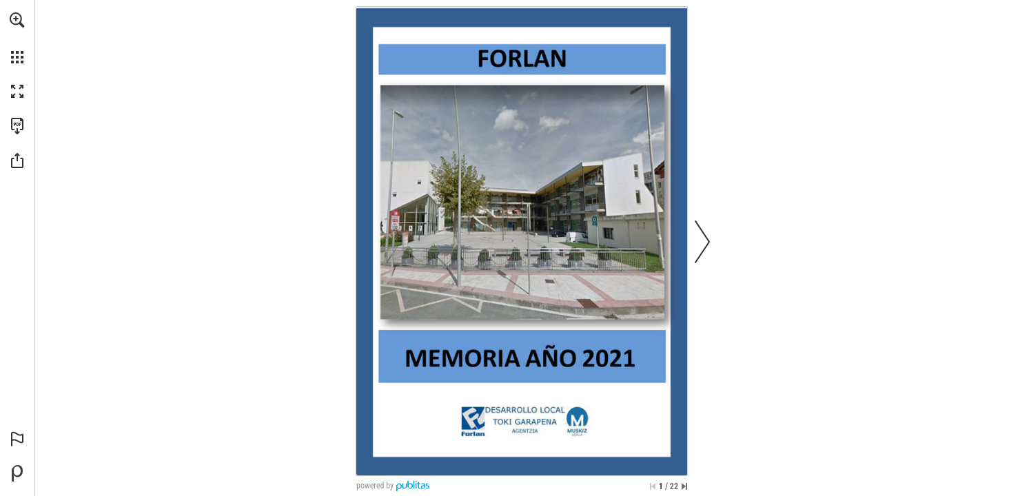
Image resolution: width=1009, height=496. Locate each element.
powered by (375, 485)
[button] (17, 20)
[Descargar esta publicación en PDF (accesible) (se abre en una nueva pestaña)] (17, 126)
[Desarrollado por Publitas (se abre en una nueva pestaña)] (17, 473)
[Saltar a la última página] (684, 486)
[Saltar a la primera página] (652, 486)
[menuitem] (17, 38)
